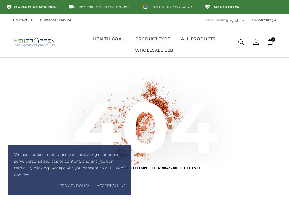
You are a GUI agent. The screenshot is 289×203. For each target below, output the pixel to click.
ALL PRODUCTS (198, 38)
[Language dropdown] (256, 43)
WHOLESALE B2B (154, 50)
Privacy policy (74, 185)
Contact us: (23, 20)
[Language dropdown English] (235, 20)
